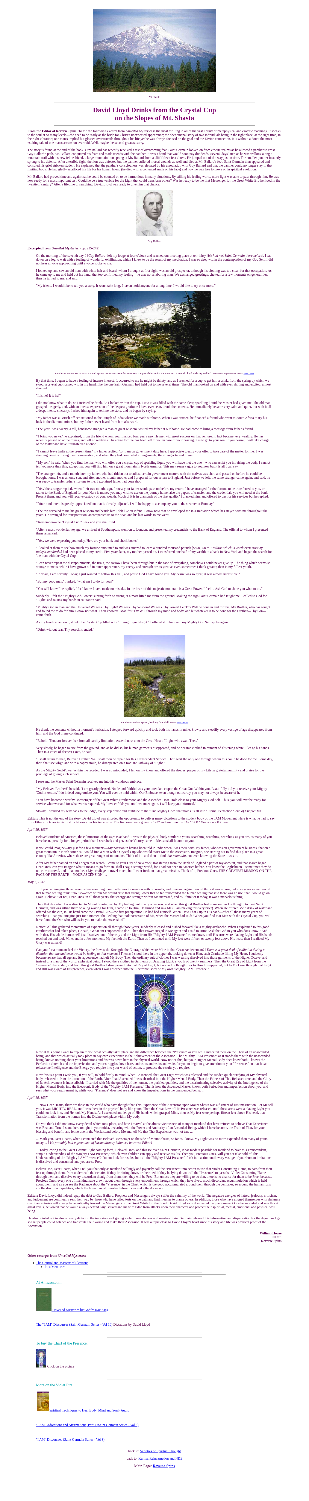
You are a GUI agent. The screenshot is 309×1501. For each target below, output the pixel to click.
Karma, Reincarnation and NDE (160, 1458)
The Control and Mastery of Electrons (62, 1263)
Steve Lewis (249, 373)
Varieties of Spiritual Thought (160, 1451)
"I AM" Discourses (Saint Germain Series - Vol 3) (70, 1439)
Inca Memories (55, 1267)
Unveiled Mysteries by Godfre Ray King (72, 1310)
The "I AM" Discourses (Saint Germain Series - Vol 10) (74, 1324)
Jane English (182, 722)
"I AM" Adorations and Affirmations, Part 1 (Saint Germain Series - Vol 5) (87, 1425)
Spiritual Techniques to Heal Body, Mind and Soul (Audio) (83, 1410)
